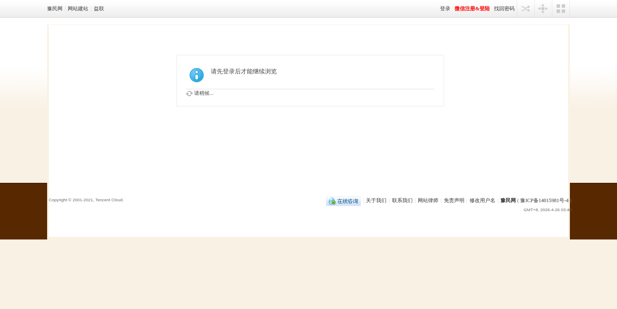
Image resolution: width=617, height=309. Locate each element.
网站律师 (428, 200)
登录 (445, 9)
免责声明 (454, 200)
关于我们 (376, 200)
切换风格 (560, 8)
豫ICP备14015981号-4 (544, 200)
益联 (99, 9)
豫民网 (55, 9)
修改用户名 (482, 200)
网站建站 (78, 9)
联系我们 (402, 200)
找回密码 (504, 9)
